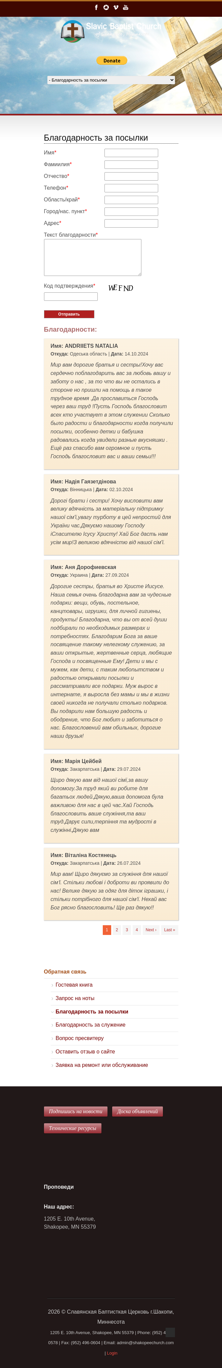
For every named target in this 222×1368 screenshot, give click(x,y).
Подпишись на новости (75, 1111)
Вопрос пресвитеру (80, 1038)
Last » (169, 930)
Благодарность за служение (91, 1025)
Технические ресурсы (72, 1128)
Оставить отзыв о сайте (85, 1051)
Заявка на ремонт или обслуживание (102, 1065)
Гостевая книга (74, 985)
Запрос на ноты (75, 998)
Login (112, 1353)
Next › (151, 930)
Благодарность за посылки (92, 1012)
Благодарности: (70, 329)
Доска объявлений (137, 1111)
